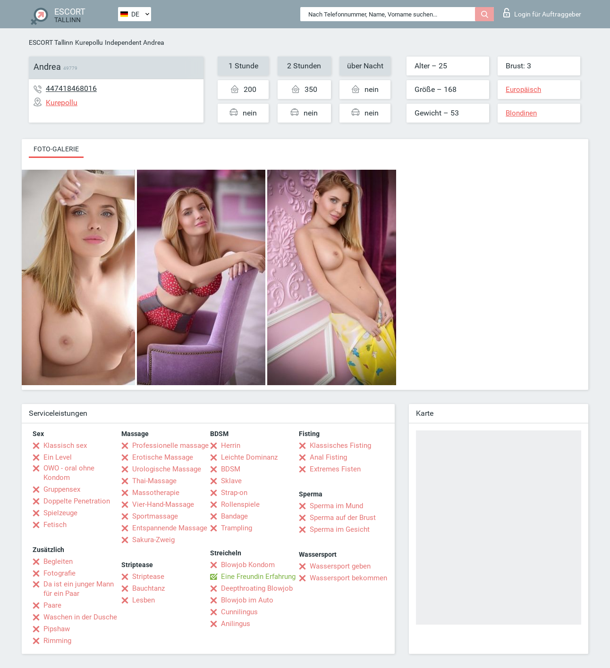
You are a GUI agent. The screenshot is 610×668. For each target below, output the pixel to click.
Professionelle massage (170, 445)
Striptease (148, 576)
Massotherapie (155, 492)
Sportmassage (155, 516)
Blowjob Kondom (248, 565)
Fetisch (55, 524)
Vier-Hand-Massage (163, 504)
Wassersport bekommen (348, 578)
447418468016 (71, 88)
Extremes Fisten (335, 469)
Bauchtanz (148, 588)
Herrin (230, 445)
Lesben (143, 600)
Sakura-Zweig (153, 540)
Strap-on (234, 492)
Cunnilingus (239, 612)
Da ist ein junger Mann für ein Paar (78, 589)
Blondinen (521, 113)
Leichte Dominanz (249, 457)
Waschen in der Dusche (80, 617)
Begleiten (58, 561)
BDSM (230, 469)
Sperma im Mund (336, 506)
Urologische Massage (166, 469)
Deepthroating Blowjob (257, 588)
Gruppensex (61, 489)
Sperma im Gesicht (340, 529)
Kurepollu (89, 42)
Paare (52, 605)
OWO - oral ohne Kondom (68, 473)
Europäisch (523, 89)
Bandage (234, 516)
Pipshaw (56, 629)
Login (542, 13)
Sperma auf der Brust (343, 517)
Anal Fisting (328, 457)
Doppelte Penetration (76, 501)
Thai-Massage (154, 481)
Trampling (236, 528)
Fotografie (59, 573)
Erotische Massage (162, 457)
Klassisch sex (65, 445)
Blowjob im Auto (247, 600)
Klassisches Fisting (340, 445)
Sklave (231, 481)
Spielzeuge (60, 513)
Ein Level (57, 457)
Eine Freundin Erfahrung (258, 576)
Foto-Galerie (56, 149)
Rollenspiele (240, 504)
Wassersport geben (340, 566)
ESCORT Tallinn (51, 42)
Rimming (57, 640)
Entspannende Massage (169, 528)
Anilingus (235, 623)
